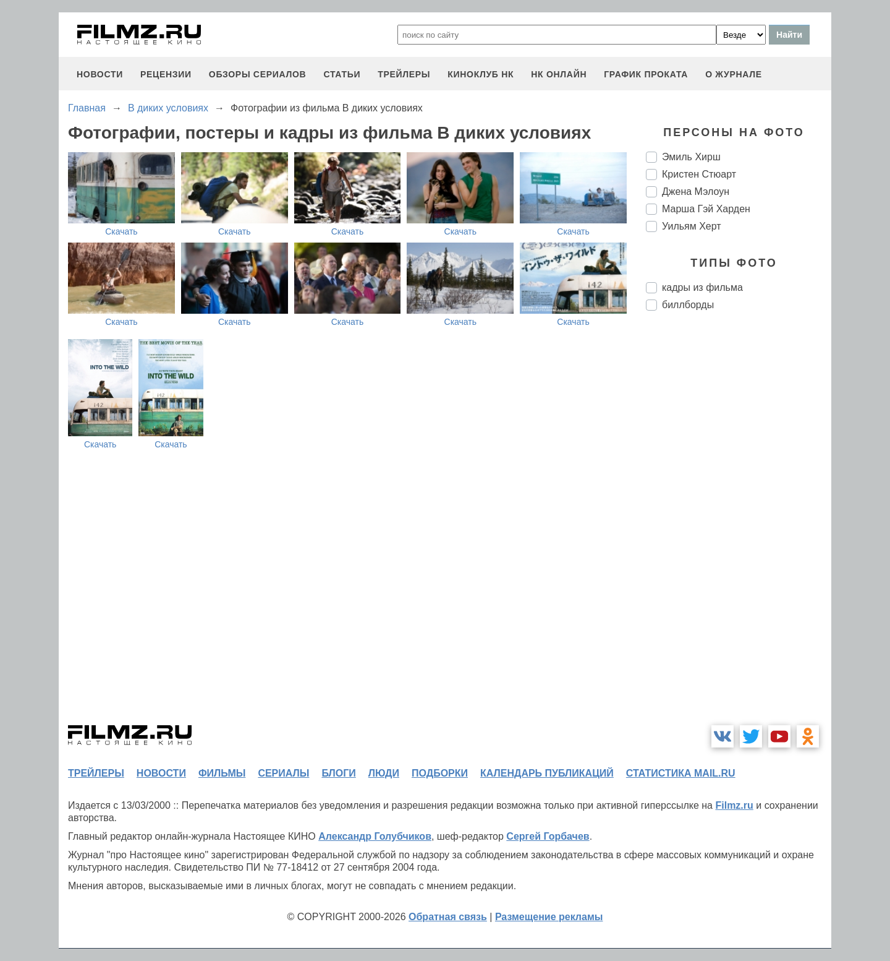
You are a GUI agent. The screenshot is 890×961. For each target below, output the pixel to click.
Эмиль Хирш (691, 157)
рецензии (166, 74)
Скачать (121, 231)
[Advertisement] (738, 527)
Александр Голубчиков (374, 836)
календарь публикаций (547, 773)
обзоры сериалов (258, 74)
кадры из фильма (702, 287)
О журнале (733, 74)
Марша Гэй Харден (706, 209)
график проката (646, 74)
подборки (440, 773)
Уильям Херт (691, 226)
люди (383, 773)
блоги (338, 773)
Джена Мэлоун (695, 191)
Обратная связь (448, 916)
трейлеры (404, 74)
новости (100, 74)
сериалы (283, 773)
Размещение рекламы (549, 916)
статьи (341, 74)
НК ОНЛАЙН (559, 74)
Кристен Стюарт (699, 174)
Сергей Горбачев (547, 836)
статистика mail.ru (680, 773)
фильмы (221, 773)
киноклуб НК (480, 74)
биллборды (688, 305)
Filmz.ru (734, 805)
